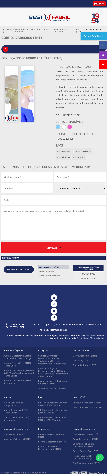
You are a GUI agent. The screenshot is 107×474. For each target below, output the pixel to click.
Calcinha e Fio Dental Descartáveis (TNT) (83, 442)
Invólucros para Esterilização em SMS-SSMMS (53, 379)
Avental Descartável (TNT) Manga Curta (17, 361)
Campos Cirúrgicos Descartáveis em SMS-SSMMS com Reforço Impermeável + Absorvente (52, 357)
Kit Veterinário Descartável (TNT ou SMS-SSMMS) (52, 416)
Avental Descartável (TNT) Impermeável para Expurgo (17, 354)
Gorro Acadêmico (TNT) (49, 267)
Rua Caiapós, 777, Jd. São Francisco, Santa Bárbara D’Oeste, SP (67, 321)
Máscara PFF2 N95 (13, 431)
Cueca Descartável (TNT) (86, 448)
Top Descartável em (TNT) (86, 460)
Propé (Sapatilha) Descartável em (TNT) (84, 454)
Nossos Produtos (34, 333)
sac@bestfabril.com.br (53, 327)
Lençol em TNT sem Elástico (87, 404)
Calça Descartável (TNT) (85, 436)
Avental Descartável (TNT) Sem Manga (17, 379)
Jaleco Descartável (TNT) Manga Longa (16, 408)
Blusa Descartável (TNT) (85, 431)
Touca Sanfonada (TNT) (49, 275)
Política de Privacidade (77, 335)
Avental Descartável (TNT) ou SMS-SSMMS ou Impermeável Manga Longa (18, 370)
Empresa (19, 333)
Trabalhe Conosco (80, 333)
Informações (51, 333)
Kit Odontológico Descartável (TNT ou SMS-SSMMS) (53, 408)
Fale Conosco (97, 333)
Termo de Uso (97, 335)
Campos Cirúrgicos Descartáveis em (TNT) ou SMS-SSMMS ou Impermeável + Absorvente (53, 369)
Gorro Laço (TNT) (46, 271)
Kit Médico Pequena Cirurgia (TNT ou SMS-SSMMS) (52, 401)
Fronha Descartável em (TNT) (53, 439)
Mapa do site (56, 335)
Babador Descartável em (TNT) (51, 433)
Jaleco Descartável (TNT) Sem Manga (16, 416)
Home (10, 333)
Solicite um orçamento (18, 269)
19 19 (15, 323)
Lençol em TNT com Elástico (87, 400)
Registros (64, 333)
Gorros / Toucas (10, 257)
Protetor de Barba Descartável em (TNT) (49, 445)
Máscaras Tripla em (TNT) (16, 436)
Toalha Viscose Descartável (52, 385)
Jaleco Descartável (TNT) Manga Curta (16, 401)
